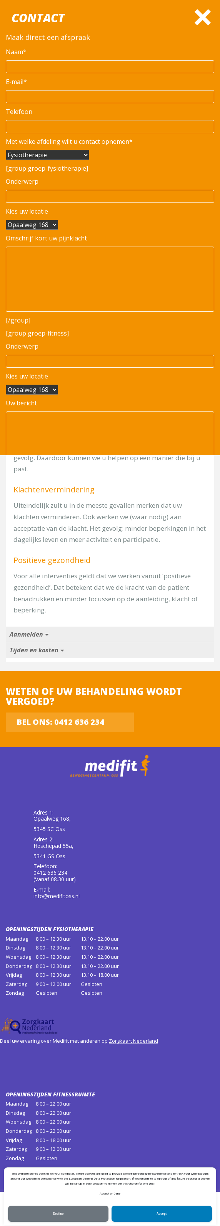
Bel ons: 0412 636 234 (60, 722)
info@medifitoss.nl (56, 896)
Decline (58, 1213)
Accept (162, 1213)
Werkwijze (25, 343)
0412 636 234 (93, 294)
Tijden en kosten (34, 650)
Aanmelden (26, 634)
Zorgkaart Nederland (133, 1040)
